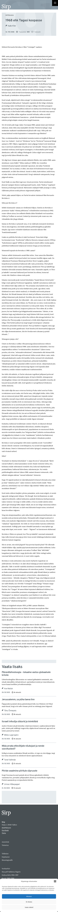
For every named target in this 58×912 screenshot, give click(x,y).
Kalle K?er (12, 26)
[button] (55, 881)
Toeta (4, 833)
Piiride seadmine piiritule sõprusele (19, 771)
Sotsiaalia (10, 15)
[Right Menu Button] (55, 3)
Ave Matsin (8, 688)
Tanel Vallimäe (10, 760)
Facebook (5, 830)
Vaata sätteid (29, 907)
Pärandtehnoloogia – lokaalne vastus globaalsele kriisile (26, 674)
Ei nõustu (29, 902)
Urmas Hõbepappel (12, 784)
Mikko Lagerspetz (11, 735)
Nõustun (29, 896)
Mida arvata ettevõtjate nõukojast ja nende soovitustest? (23, 747)
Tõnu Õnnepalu (10, 710)
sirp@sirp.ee (6, 828)
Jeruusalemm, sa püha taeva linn (18, 699)
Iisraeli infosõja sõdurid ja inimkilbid (20, 721)
